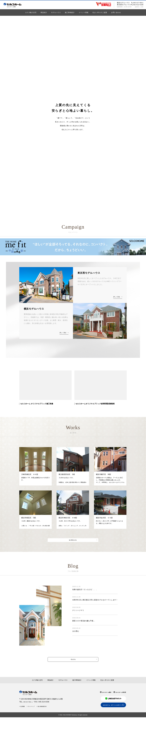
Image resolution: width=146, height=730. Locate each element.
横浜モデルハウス (130, 3)
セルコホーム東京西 (119, 703)
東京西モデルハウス (130, 4)
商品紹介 (44, 12)
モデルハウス (56, 12)
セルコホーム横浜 (102, 703)
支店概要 (23, 719)
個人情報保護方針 (46, 719)
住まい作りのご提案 (99, 12)
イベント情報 (83, 12)
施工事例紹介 (70, 12)
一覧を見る (73, 669)
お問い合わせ (116, 12)
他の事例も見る (72, 546)
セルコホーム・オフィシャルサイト (110, 717)
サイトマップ (33, 719)
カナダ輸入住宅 (30, 12)
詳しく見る (116, 297)
